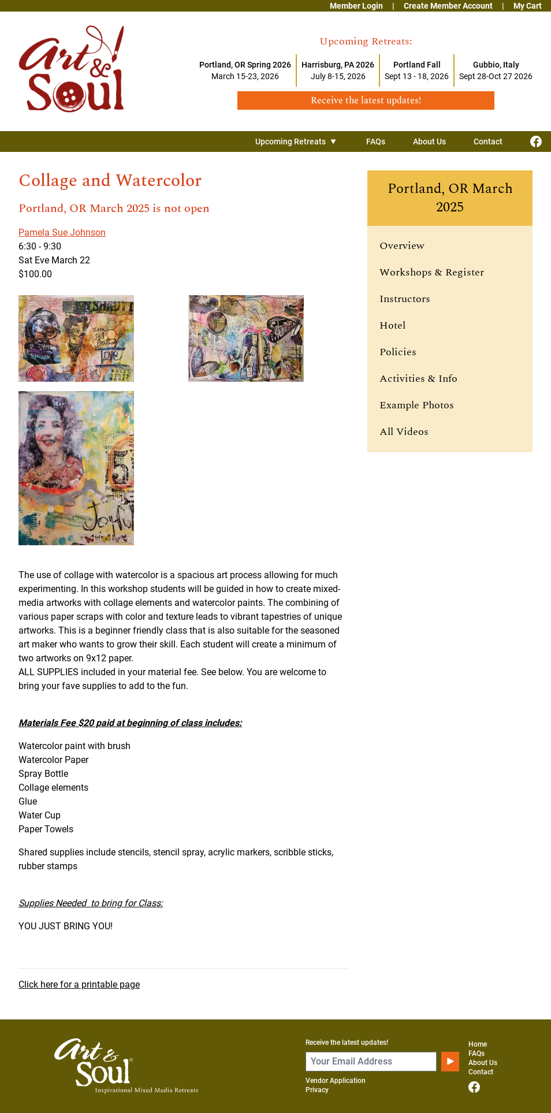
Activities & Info (418, 378)
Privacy (317, 1090)
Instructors (404, 299)
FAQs (375, 141)
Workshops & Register (431, 272)
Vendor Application (336, 1081)
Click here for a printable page (79, 984)
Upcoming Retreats (296, 141)
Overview (402, 246)
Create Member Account (448, 5)
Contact (488, 141)
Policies (397, 352)
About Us (429, 141)
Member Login (356, 5)
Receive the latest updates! (347, 1042)
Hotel (392, 325)
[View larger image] (98, 338)
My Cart (527, 5)
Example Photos (416, 405)
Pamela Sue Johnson (62, 232)
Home (477, 1044)
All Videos (404, 432)
